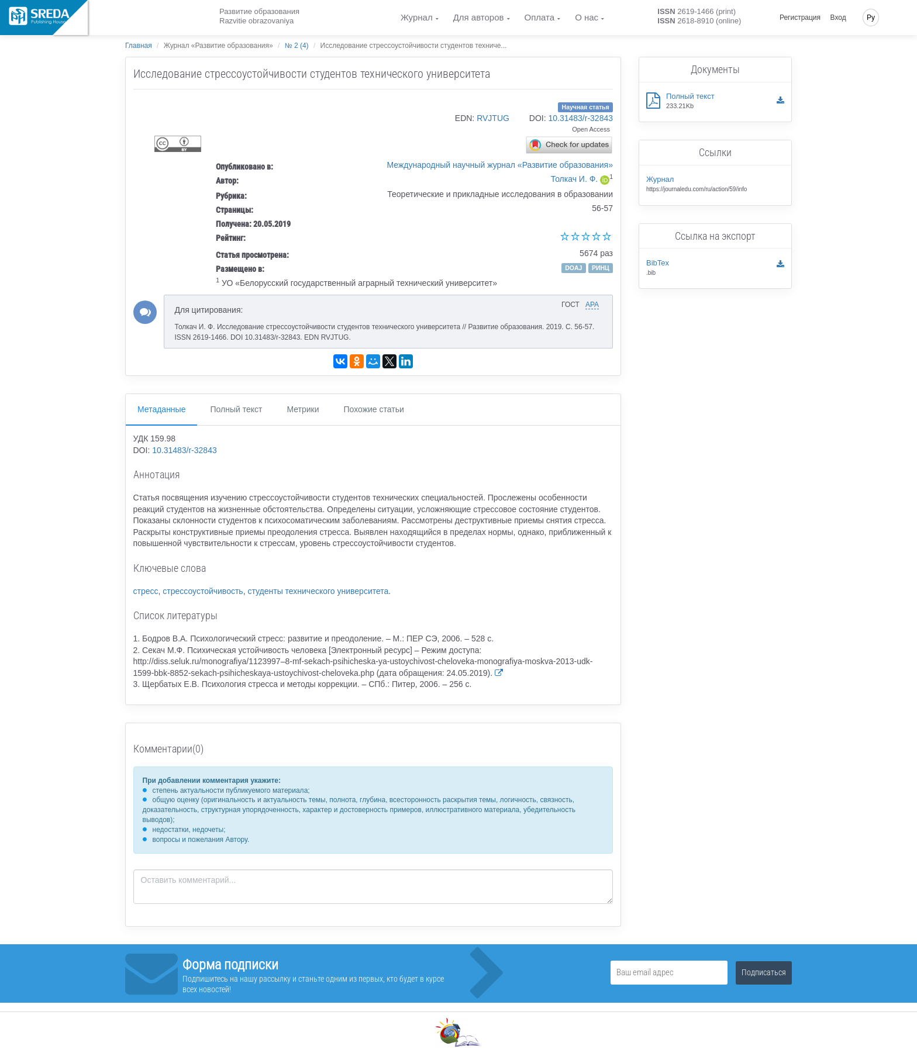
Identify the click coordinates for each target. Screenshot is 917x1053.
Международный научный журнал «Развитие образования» (500, 165)
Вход (838, 17)
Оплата (540, 17)
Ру (871, 17)
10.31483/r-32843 (580, 118)
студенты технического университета (317, 591)
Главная (138, 46)
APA (592, 305)
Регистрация (800, 17)
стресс (145, 591)
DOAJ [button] (573, 267)
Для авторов (478, 17)
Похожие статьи (374, 409)
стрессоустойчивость (203, 591)
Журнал (417, 17)
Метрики (303, 409)
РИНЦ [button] (600, 267)
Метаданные (161, 409)
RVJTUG (493, 118)
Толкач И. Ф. (574, 179)
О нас (586, 17)
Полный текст (236, 409)
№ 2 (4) (297, 46)
